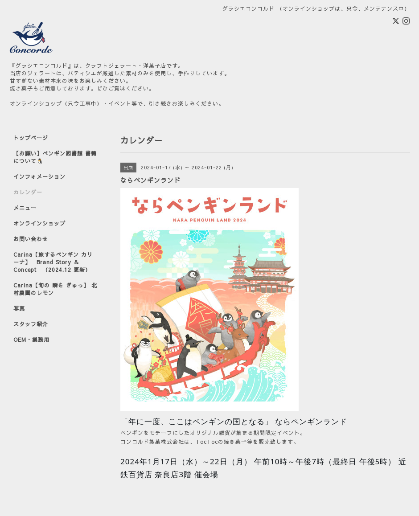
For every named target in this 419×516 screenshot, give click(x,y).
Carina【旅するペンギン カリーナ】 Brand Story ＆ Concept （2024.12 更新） (53, 262)
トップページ (30, 137)
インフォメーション (39, 176)
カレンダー (27, 192)
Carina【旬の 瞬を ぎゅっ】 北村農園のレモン (55, 289)
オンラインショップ (39, 223)
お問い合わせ (30, 238)
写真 (19, 308)
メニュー (25, 207)
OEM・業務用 (31, 339)
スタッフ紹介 (30, 324)
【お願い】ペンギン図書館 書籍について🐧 (55, 157)
